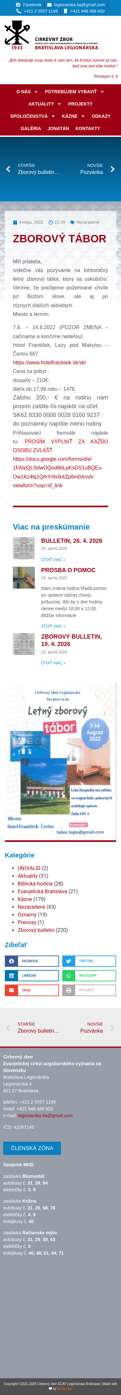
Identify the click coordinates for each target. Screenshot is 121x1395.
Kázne (73, 116)
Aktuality (45, 103)
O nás (27, 91)
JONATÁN (58, 128)
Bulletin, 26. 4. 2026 (71, 541)
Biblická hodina (35, 884)
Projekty (80, 103)
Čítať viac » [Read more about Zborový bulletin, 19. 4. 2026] (53, 663)
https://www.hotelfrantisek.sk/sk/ (49, 362)
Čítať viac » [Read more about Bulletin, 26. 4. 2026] (53, 560)
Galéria (31, 128)
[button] (32, 961)
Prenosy (27, 922)
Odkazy (101, 116)
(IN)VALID (29, 868)
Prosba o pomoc (68, 570)
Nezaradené (31, 907)
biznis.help (64, 1388)
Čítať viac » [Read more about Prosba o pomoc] (53, 626)
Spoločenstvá (32, 116)
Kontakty (88, 128)
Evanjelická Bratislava (42, 891)
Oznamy (27, 915)
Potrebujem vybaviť (75, 91)
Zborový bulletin (36, 930)
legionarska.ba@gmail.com (45, 1115)
